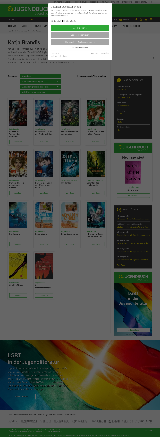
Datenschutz (104, 53)
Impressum (95, 53)
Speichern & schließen (80, 34)
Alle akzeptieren (80, 27)
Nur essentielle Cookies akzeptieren (80, 42)
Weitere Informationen (80, 47)
